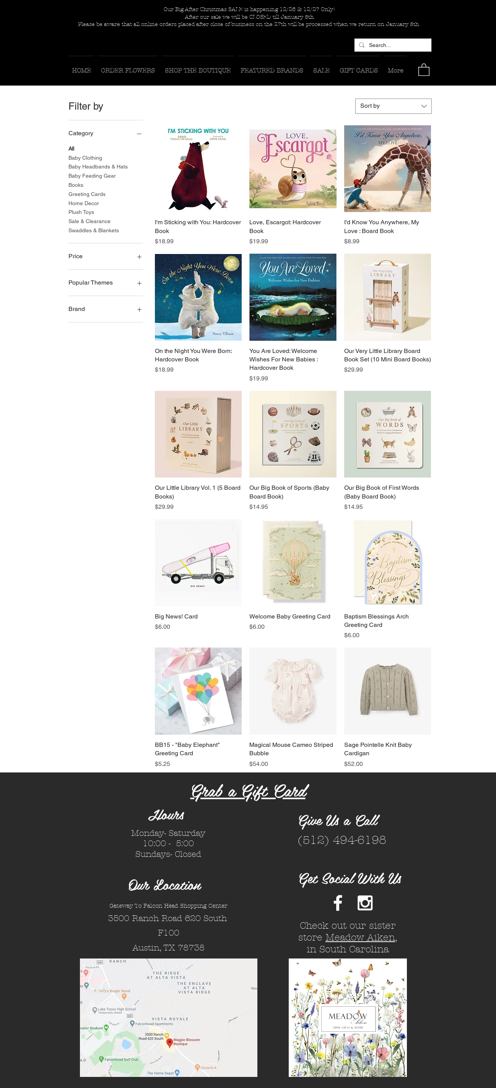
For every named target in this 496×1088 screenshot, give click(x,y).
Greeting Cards (87, 193)
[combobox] (393, 106)
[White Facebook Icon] (337, 902)
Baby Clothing (85, 157)
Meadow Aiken (360, 937)
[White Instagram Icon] (365, 902)
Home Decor (83, 202)
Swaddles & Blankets (93, 229)
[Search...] (392, 45)
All (71, 148)
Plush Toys (81, 211)
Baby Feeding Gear (92, 175)
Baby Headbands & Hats (98, 166)
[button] (423, 69)
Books (75, 184)
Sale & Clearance (89, 220)
